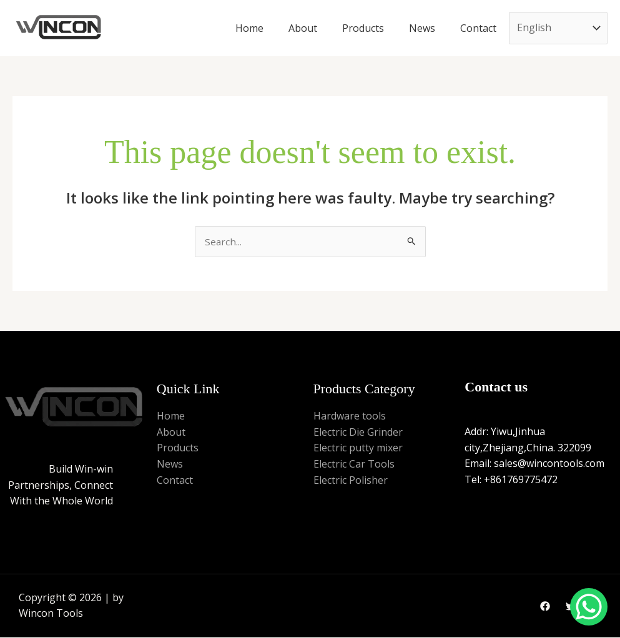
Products (363, 28)
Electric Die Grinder (358, 432)
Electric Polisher (350, 481)
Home (249, 28)
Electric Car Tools (354, 464)
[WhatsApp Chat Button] (589, 607)
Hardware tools (349, 416)
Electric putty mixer (358, 449)
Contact (478, 28)
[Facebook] (545, 607)
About (302, 28)
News (422, 28)
